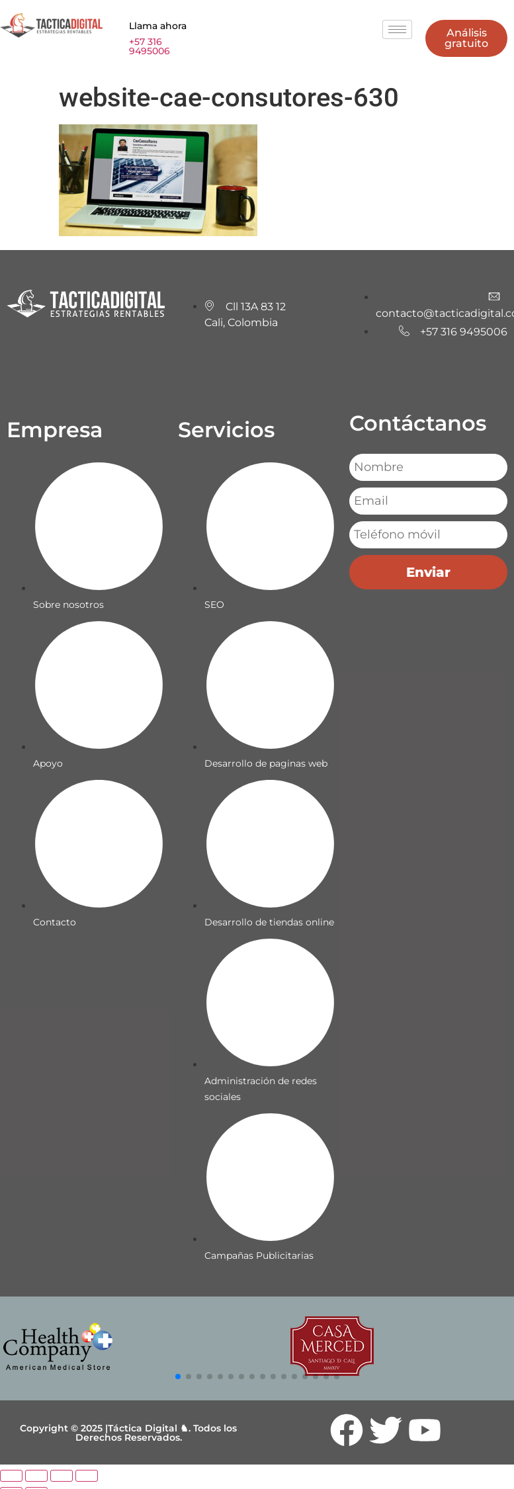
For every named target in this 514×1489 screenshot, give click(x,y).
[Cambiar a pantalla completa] (36, 1476)
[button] (178, 1376)
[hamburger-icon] (397, 29)
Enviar (428, 572)
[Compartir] (61, 1476)
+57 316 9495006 (149, 46)
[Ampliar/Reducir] (11, 1476)
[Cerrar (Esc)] (86, 1476)
